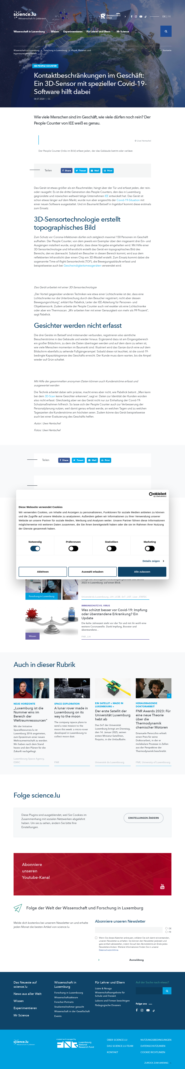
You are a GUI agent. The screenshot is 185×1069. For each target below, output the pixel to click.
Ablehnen (43, 571)
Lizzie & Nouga (103, 985)
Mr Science (123, 31)
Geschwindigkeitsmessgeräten (82, 265)
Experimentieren (72, 31)
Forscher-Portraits (63, 999)
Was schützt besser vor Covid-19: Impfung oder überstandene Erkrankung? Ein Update (114, 614)
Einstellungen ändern (143, 817)
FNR (83, 636)
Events (57, 1013)
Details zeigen (151, 561)
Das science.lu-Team (127, 1042)
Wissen (55, 31)
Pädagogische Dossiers (108, 1002)
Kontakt (121, 1048)
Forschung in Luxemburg (54, 50)
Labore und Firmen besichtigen (112, 998)
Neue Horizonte (24, 703)
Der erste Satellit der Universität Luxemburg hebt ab (113, 715)
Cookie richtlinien (155, 1048)
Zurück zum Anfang (157, 1058)
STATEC (143, 596)
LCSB (117, 596)
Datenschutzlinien (155, 1042)
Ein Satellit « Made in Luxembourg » (109, 705)
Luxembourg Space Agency (29, 758)
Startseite (165, 50)
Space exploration (67, 703)
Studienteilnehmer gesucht (69, 1004)
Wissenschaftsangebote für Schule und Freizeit (110, 991)
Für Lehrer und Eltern (99, 31)
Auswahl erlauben (92, 571)
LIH (111, 596)
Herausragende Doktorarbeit (146, 705)
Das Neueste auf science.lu (25, 982)
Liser (135, 596)
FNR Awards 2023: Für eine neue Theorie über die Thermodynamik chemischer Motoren (153, 719)
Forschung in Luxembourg (68, 990)
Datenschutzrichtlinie (108, 947)
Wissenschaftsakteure (66, 994)
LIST (129, 596)
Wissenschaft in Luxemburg (30, 31)
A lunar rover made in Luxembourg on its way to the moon (71, 712)
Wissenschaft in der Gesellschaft (72, 1008)
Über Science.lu (125, 1037)
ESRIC (17, 762)
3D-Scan (50, 396)
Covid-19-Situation (128, 200)
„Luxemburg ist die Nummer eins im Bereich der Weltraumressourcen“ (30, 714)
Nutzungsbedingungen (158, 1037)
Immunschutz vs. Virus (95, 605)
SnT (123, 596)
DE (164, 16)
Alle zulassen (142, 571)
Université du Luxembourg (94, 596)
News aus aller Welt (27, 991)
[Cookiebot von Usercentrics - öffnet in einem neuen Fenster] (151, 494)
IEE (49, 99)
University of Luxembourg (156, 762)
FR (169, 16)
